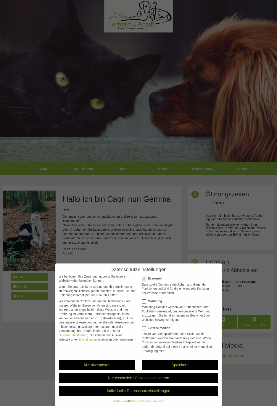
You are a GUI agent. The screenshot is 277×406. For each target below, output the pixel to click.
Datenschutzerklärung (73, 340)
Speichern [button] (180, 370)
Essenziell (153, 284)
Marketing (153, 306)
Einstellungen (88, 344)
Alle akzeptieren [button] (97, 370)
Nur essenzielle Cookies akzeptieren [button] (138, 383)
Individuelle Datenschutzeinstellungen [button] (138, 396)
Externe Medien (157, 333)
